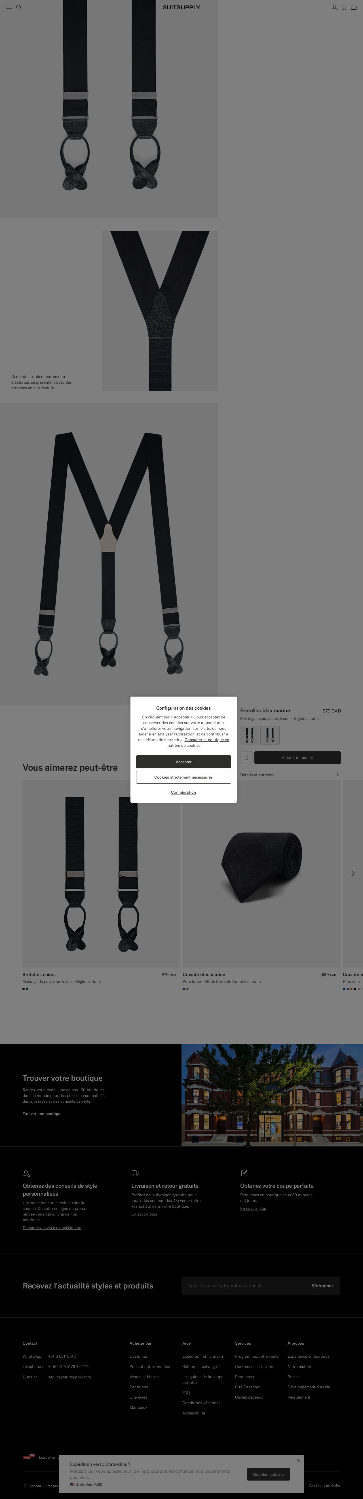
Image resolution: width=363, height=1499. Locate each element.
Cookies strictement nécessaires (183, 777)
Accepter (183, 761)
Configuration (183, 792)
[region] (183, 750)
